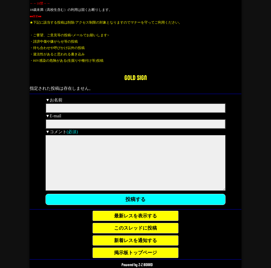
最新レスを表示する (135, 215)
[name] (135, 108)
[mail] (135, 124)
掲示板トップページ (135, 252)
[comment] (135, 163)
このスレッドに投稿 (135, 228)
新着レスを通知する (135, 240)
